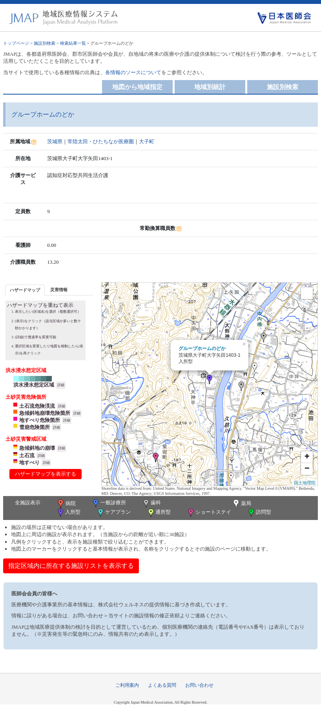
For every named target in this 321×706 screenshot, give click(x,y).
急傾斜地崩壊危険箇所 (44, 413)
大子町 (146, 141)
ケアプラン (113, 513)
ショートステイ (208, 513)
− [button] (307, 469)
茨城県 (54, 141)
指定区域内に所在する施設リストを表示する (71, 565)
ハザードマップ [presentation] (25, 290)
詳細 (60, 385)
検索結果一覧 (73, 43)
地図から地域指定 (137, 87)
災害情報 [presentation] (58, 289)
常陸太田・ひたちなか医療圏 (100, 141)
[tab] (25, 290)
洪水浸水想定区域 (33, 385)
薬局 (241, 504)
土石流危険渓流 (37, 406)
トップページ (16, 43)
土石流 (27, 455)
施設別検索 (44, 43)
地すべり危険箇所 (39, 420)
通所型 (158, 513)
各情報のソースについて (133, 72)
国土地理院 (305, 482)
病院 (66, 504)
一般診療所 (108, 503)
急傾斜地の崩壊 (37, 448)
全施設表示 (27, 502)
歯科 (151, 503)
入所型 (68, 513)
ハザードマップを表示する (45, 474)
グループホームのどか (202, 348)
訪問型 (259, 513)
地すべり (29, 462)
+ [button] (307, 457)
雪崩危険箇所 (34, 427)
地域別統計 (210, 87)
